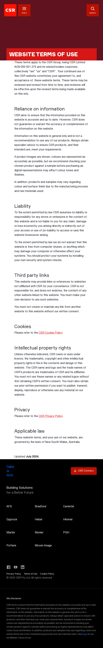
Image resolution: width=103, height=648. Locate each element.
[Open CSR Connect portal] (84, 471)
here (85, 634)
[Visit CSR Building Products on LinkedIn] (22, 567)
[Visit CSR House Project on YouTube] (15, 567)
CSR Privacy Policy (51, 416)
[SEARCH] (92, 10)
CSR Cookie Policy (50, 333)
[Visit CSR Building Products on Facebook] (8, 567)
